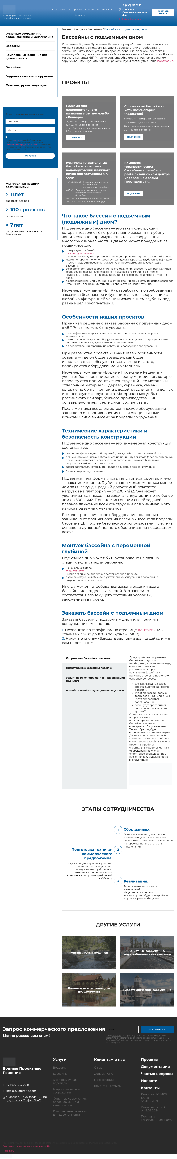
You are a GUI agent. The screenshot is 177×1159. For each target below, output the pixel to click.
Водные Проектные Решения (22, 1070)
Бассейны (95, 29)
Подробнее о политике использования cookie (26, 1146)
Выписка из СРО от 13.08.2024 (153, 1108)
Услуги (80, 29)
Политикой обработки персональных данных (144, 1038)
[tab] (30, 36)
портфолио (165, 61)
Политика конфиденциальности (157, 1118)
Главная (67, 29)
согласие (116, 1035)
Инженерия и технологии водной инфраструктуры (17, 17)
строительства (75, 571)
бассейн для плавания (80, 253)
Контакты (146, 630)
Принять (9, 1150)
